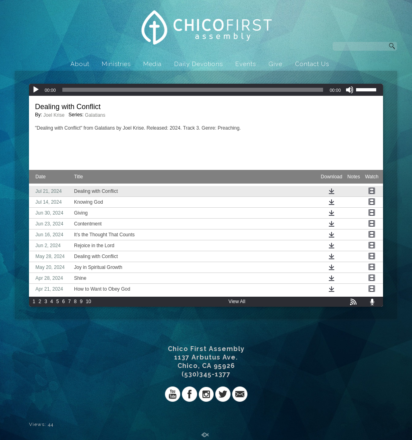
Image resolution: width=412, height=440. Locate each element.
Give (275, 64)
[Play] (36, 90)
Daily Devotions (198, 64)
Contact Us (312, 64)
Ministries (116, 64)
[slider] (192, 90)
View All (237, 301)
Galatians (95, 115)
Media (152, 64)
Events (245, 64)
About (79, 64)
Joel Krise (54, 115)
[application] (206, 90)
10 (88, 301)
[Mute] (350, 90)
